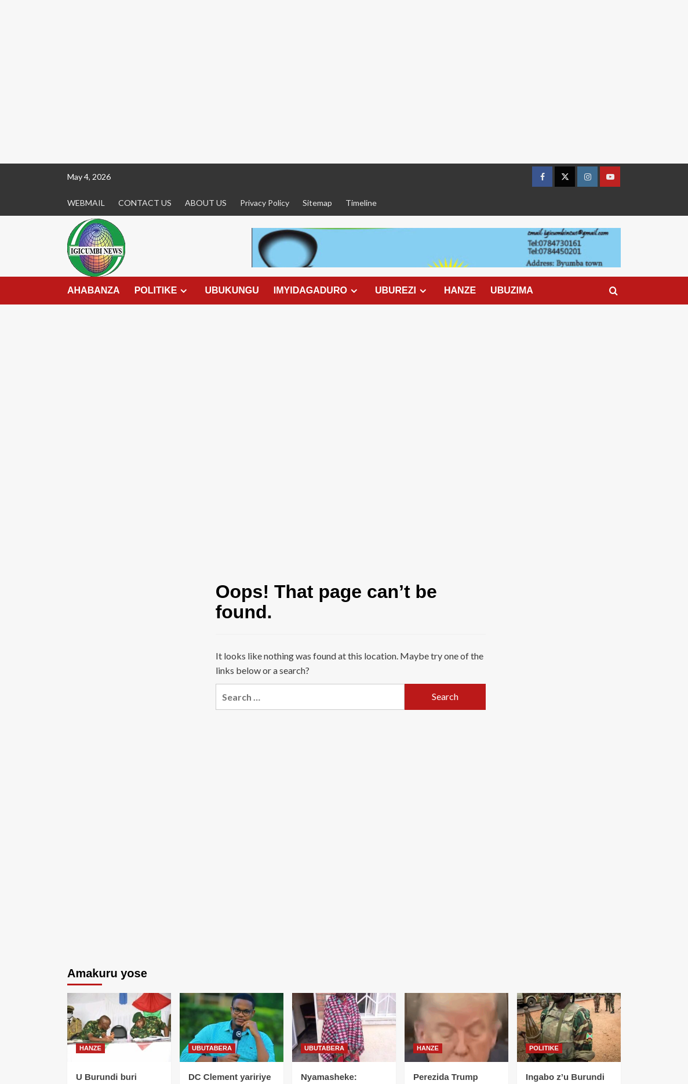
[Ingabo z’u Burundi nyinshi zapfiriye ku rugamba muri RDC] (569, 1027)
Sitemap (317, 203)
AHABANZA (93, 290)
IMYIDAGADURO (317, 290)
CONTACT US (145, 203)
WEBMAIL (86, 203)
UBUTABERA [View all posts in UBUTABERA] (212, 1048)
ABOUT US (206, 203)
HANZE (460, 290)
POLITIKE (162, 290)
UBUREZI (402, 290)
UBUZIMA (511, 290)
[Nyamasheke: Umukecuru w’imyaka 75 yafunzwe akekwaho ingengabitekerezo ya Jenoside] (344, 1027)
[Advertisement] (344, 82)
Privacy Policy (264, 203)
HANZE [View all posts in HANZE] (90, 1048)
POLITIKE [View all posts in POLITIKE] (544, 1048)
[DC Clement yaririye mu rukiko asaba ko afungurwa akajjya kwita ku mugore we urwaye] (231, 1027)
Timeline (361, 203)
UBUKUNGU (232, 290)
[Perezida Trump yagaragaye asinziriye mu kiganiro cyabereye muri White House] (456, 1027)
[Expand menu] (183, 291)
